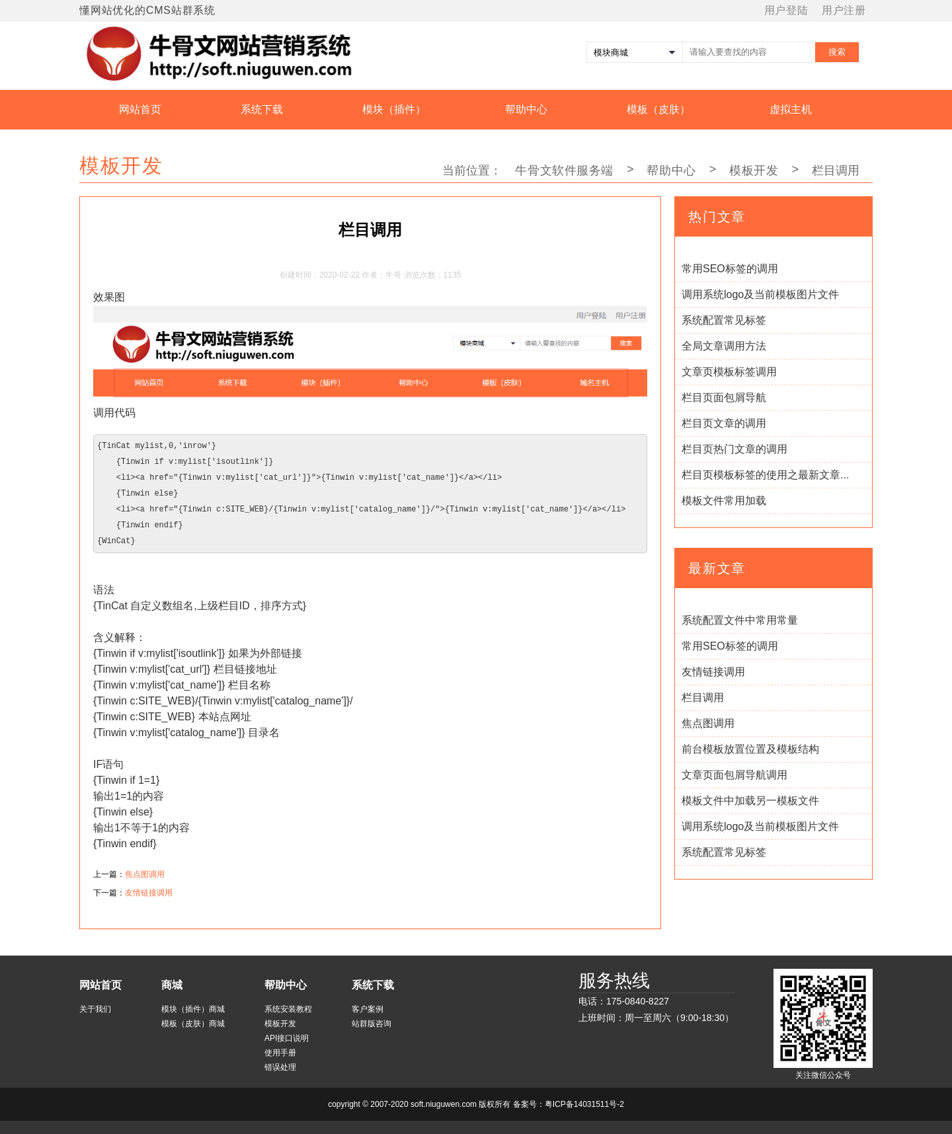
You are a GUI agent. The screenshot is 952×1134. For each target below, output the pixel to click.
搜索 (837, 52)
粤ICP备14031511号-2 (584, 1104)
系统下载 (262, 109)
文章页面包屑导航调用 (734, 774)
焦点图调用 (145, 874)
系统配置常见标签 (724, 320)
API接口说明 (286, 1038)
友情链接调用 (149, 892)
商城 (171, 985)
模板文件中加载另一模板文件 (750, 800)
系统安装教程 (288, 1009)
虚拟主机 (791, 109)
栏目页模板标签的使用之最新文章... (765, 474)
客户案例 (367, 1009)
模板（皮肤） (658, 109)
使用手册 (280, 1052)
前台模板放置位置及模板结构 (750, 749)
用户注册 (844, 10)
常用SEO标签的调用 (730, 268)
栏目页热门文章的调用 (734, 449)
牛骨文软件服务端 (564, 170)
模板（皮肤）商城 (193, 1023)
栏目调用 (703, 697)
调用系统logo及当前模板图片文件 (760, 294)
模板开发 (753, 170)
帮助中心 (526, 109)
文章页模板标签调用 (729, 371)
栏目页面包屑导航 (724, 397)
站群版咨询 (371, 1023)
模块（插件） (394, 109)
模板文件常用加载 (724, 500)
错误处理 (280, 1067)
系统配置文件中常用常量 (740, 620)
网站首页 (140, 109)
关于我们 (95, 1009)
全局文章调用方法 (724, 346)
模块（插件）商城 (193, 1009)
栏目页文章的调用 (724, 423)
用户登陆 (786, 10)
